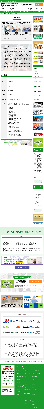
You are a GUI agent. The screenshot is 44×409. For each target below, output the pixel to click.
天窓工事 (36, 89)
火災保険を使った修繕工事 (20, 391)
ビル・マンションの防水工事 (19, 386)
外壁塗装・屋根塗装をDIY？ (28, 400)
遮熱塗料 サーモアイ (34, 379)
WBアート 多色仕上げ (34, 376)
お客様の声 (18, 394)
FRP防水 (36, 355)
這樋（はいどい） (29, 351)
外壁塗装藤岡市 (38, 220)
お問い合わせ (33, 404)
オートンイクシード (27, 379)
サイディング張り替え (38, 92)
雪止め (24, 348)
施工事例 (30, 8)
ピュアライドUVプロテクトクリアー (36, 385)
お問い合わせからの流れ (27, 373)
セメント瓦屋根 (34, 346)
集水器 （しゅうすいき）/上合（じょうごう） (15, 352)
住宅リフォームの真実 (26, 385)
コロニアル (29, 356)
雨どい (26, 352)
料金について (22, 8)
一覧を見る (38, 181)
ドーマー (8, 355)
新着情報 (33, 401)
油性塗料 (20, 344)
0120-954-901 (28, 4)
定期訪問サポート (27, 384)
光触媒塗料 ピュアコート (35, 384)
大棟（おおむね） (20, 354)
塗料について (33, 368)
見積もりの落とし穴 (27, 396)
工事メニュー (17, 370)
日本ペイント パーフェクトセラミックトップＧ (37, 389)
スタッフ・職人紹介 (34, 399)
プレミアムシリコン (34, 382)
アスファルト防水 (21, 345)
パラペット (32, 355)
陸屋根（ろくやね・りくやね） (24, 346)
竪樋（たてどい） (25, 355)
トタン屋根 (25, 347)
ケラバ (27, 353)
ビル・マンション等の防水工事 (38, 98)
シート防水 (34, 345)
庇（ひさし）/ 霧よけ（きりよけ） (26, 350)
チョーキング (14, 343)
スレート (23, 356)
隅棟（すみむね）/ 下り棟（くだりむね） (31, 354)
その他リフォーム (38, 95)
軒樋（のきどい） (18, 355)
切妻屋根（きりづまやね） (10, 354)
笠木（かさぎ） (16, 350)
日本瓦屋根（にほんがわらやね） (16, 347)
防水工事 (12, 11)
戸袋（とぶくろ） (37, 350)
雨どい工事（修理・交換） (20, 376)
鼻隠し (12, 355)
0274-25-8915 (10, 90)
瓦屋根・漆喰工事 (26, 11)
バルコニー (11, 345)
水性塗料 (25, 344)
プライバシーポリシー (34, 407)
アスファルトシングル (17, 356)
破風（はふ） (15, 353)
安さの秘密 (18, 389)
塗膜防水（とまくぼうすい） (13, 346)
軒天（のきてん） (8, 353)
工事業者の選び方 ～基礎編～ (27, 389)
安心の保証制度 (26, 382)
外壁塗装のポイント (27, 387)
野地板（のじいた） (8, 350)
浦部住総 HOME (18, 368)
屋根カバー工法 (33, 11)
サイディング (35, 343)
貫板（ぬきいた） (22, 353)
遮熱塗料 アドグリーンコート (35, 387)
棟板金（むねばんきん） (33, 352)
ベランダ (15, 345)
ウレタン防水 (28, 345)
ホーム (3, 8)
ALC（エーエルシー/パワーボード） (11, 344)
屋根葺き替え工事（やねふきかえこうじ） (13, 348)
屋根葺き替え (37, 86)
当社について (39, 8)
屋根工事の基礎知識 (27, 403)
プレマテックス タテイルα (35, 370)
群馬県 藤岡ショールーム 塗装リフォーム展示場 (37, 398)
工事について (12, 8)
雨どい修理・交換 (18, 11)
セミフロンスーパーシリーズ (35, 391)
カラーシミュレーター (27, 376)
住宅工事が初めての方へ (27, 370)
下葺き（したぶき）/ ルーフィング (32, 348)
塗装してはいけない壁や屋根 (27, 393)
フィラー (19, 343)
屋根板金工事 (40, 11)
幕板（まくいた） (22, 351)
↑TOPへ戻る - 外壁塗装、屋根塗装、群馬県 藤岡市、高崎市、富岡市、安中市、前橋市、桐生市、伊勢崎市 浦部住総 (22, 362)
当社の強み (33, 394)
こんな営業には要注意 (27, 391)
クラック (9, 343)
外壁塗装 (3, 11)
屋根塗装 (7, 11)
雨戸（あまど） (14, 351)
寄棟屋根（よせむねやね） (35, 353)
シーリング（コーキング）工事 (33, 344)
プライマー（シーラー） (27, 343)
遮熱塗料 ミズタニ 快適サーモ (36, 373)
